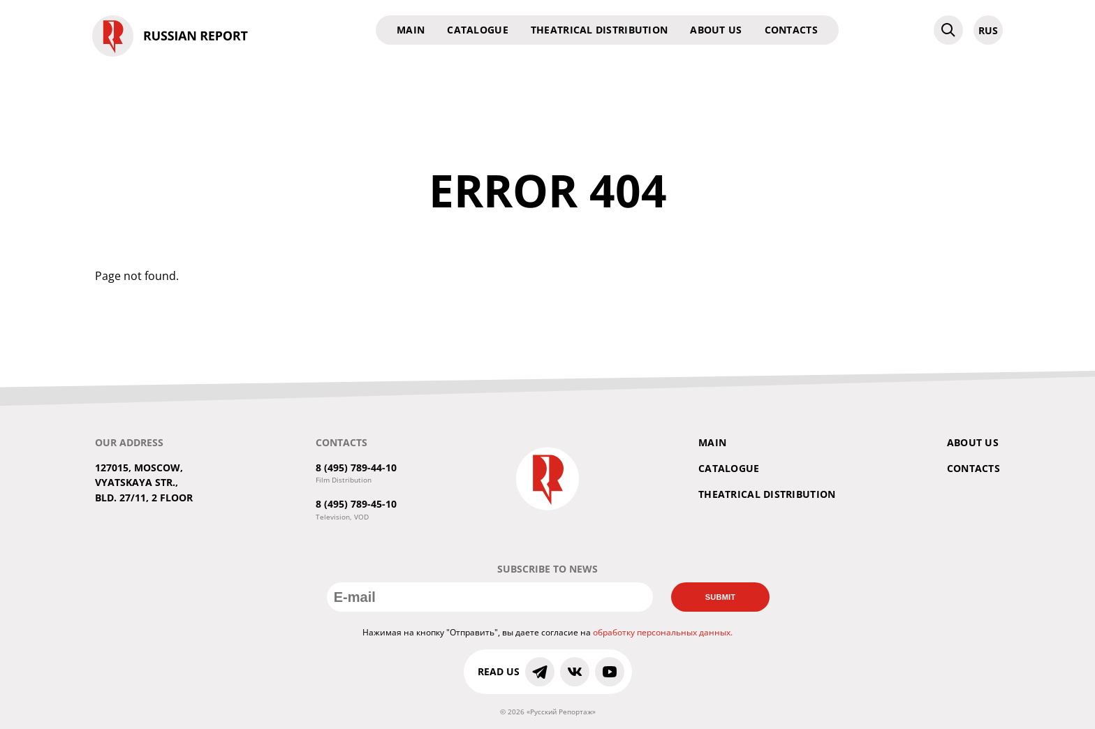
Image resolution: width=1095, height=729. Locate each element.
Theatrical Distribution (599, 29)
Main (411, 29)
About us (716, 29)
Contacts (791, 29)
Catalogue (477, 29)
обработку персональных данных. (663, 632)
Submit (720, 597)
